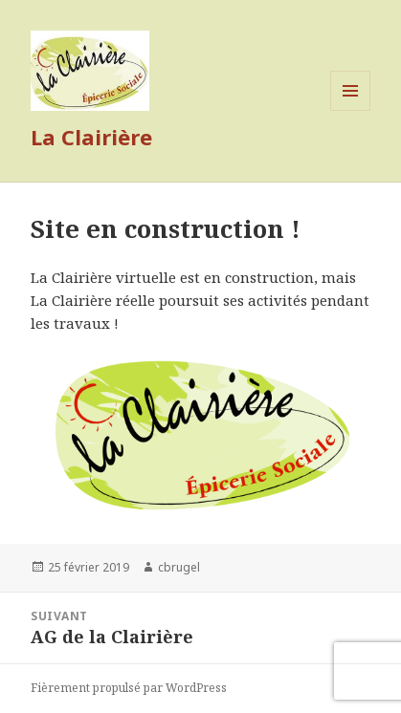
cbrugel (179, 567)
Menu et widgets (350, 110)
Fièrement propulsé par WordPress (129, 688)
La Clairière (91, 136)
